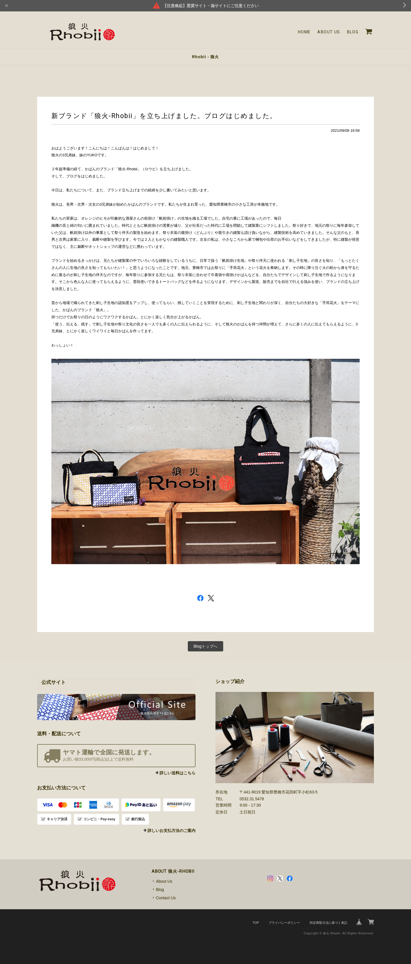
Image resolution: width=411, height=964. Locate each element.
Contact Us (166, 898)
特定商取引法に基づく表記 (328, 922)
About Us (328, 32)
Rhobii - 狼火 (205, 56)
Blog (353, 32)
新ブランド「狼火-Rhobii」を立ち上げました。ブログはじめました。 (164, 116)
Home (304, 32)
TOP (256, 922)
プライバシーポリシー (284, 922)
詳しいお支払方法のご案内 (172, 830)
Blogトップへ (205, 646)
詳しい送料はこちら (178, 773)
